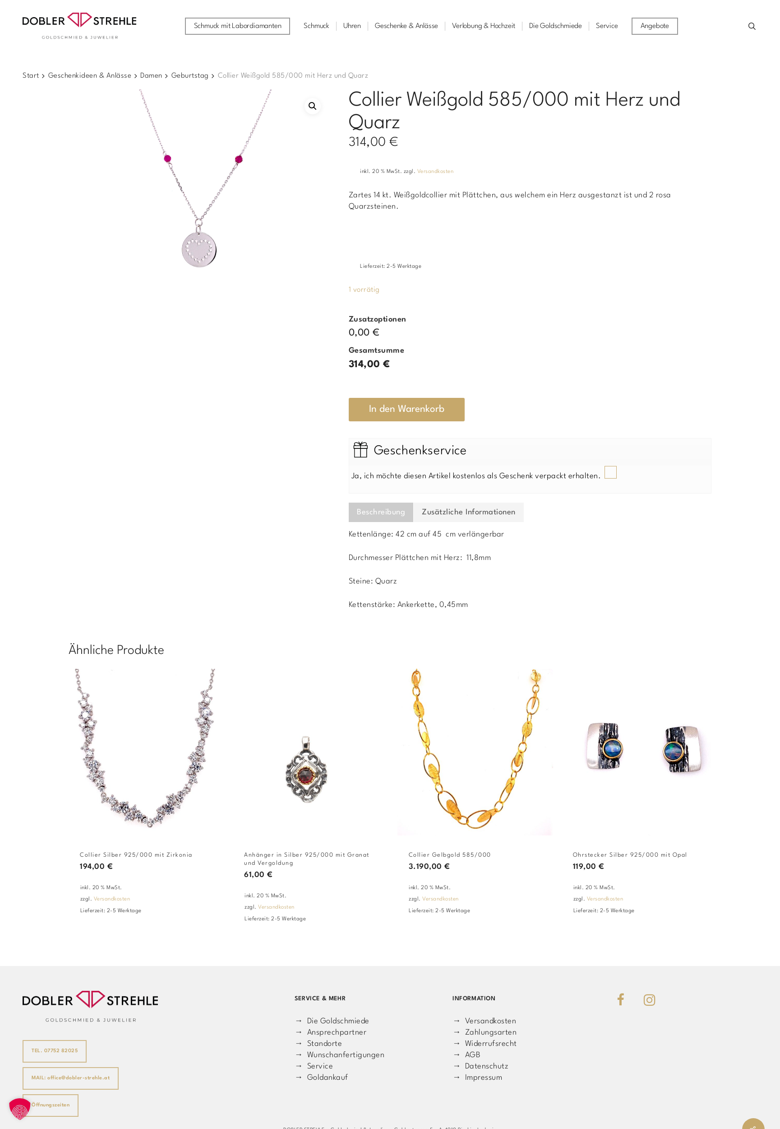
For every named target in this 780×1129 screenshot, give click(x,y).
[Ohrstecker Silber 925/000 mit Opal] (640, 752)
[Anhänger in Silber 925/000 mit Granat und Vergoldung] (311, 752)
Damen (151, 75)
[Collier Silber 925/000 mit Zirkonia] (147, 752)
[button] (313, 106)
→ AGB (466, 1055)
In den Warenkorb (406, 409)
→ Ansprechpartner (330, 1032)
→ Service (314, 1066)
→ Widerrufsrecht (484, 1044)
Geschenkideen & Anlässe (90, 75)
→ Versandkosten (484, 1021)
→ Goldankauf (321, 1078)
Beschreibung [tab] (381, 512)
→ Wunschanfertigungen (339, 1055)
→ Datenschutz (480, 1066)
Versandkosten (435, 171)
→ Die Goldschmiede (332, 1021)
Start (31, 75)
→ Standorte (318, 1044)
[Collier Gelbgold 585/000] (475, 752)
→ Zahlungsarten (484, 1032)
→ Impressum (477, 1078)
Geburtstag (190, 75)
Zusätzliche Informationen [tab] (469, 512)
